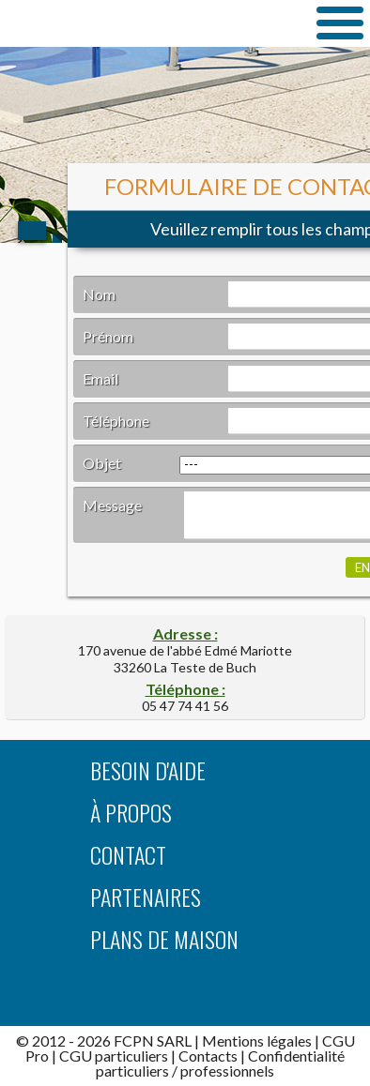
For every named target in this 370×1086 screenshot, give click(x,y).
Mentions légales (257, 1040)
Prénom (108, 336)
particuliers (132, 1070)
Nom (99, 294)
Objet (102, 463)
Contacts (208, 1055)
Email (100, 378)
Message (112, 505)
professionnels (227, 1070)
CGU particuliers (113, 1055)
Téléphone (116, 421)
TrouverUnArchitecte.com (148, 22)
